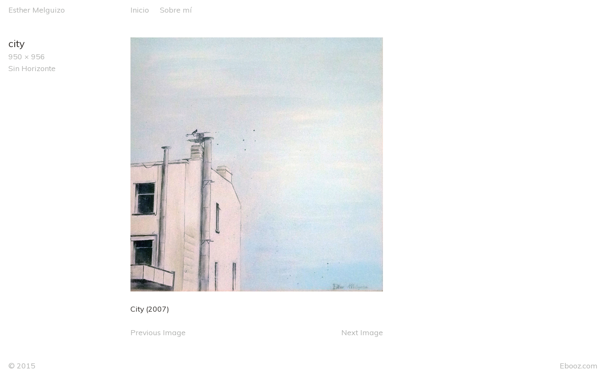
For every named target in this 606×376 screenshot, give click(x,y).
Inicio (139, 9)
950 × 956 (26, 56)
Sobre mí (176, 9)
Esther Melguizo (36, 9)
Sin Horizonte (32, 68)
